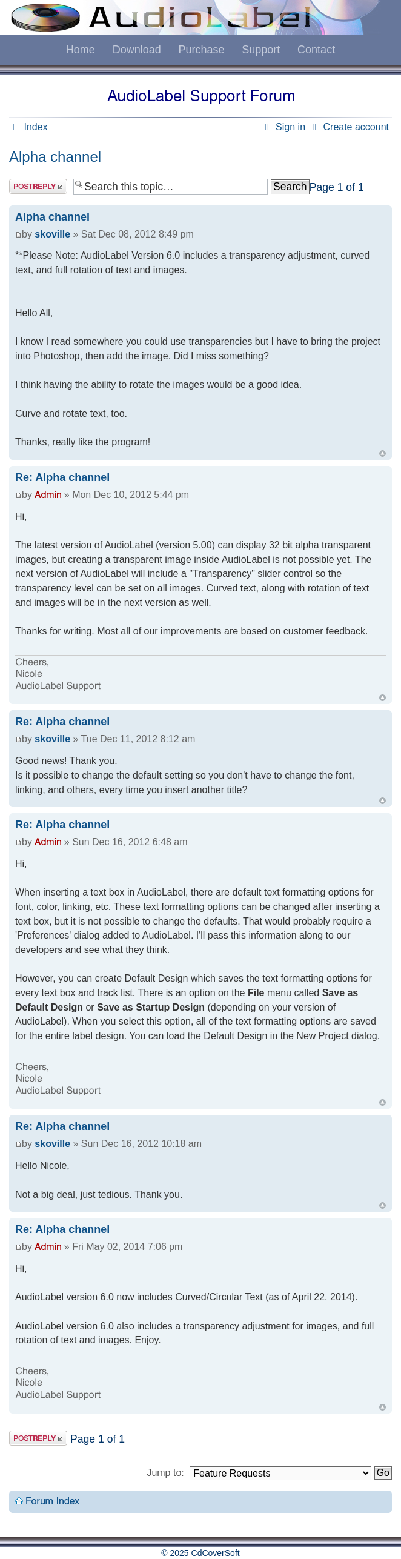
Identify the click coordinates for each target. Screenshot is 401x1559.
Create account (348, 127)
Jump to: (165, 1473)
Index (28, 127)
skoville (52, 234)
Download (137, 50)
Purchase (201, 50)
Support (261, 50)
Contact (316, 50)
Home (80, 50)
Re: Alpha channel (62, 477)
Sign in (283, 127)
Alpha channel (55, 156)
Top (382, 453)
